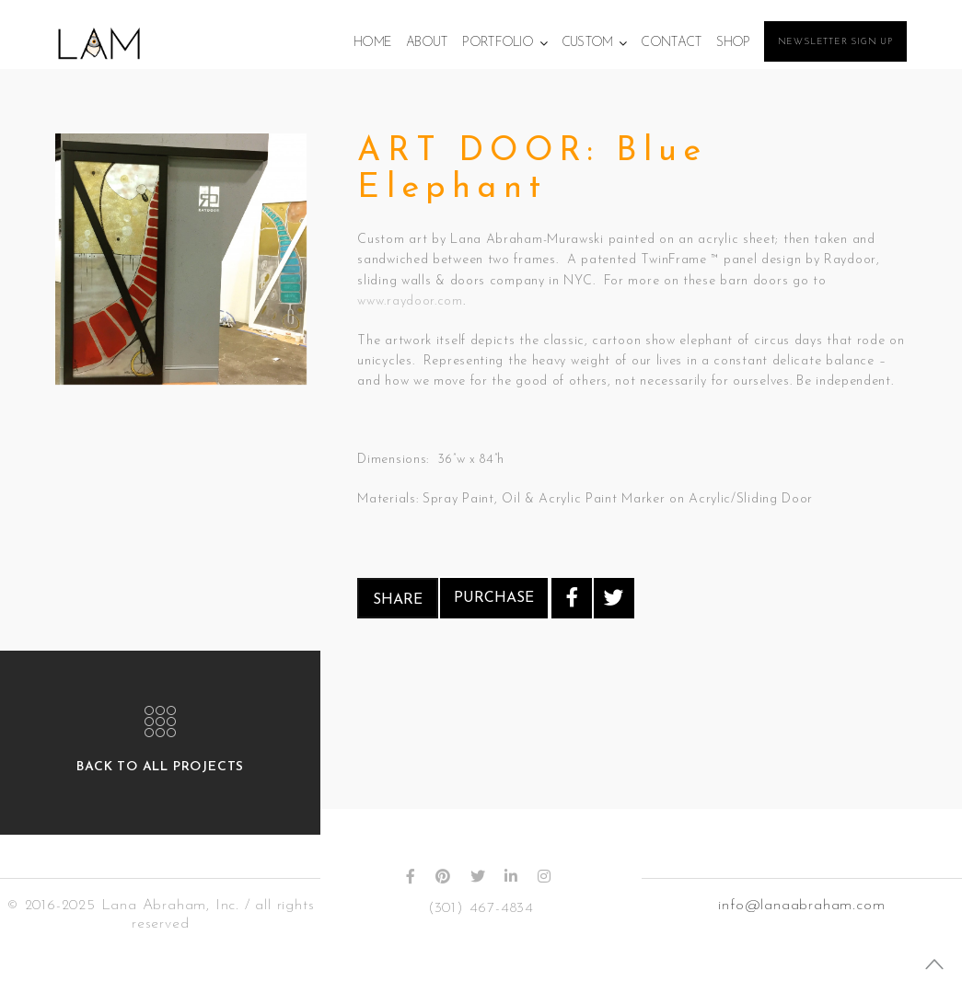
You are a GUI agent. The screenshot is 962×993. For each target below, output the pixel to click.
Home (372, 43)
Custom (587, 43)
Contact (671, 43)
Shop (732, 43)
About (427, 43)
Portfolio (497, 43)
